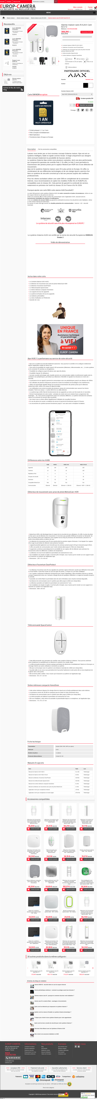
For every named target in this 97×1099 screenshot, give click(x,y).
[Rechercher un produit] (43, 1)
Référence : (64, 29)
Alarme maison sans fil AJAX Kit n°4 (68, 971)
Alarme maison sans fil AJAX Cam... (52, 971)
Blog (42, 1046)
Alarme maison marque (23, 18)
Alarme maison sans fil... (16, 94)
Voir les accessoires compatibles (47, 149)
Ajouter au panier (84, 105)
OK (56, 1)
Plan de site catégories (48, 1087)
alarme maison (71, 153)
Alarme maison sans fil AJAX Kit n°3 (36, 971)
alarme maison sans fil (52, 169)
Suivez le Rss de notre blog (13, 106)
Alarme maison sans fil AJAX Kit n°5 (84, 971)
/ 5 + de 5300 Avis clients (87, 1095)
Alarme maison (11, 18)
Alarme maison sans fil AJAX (38, 18)
